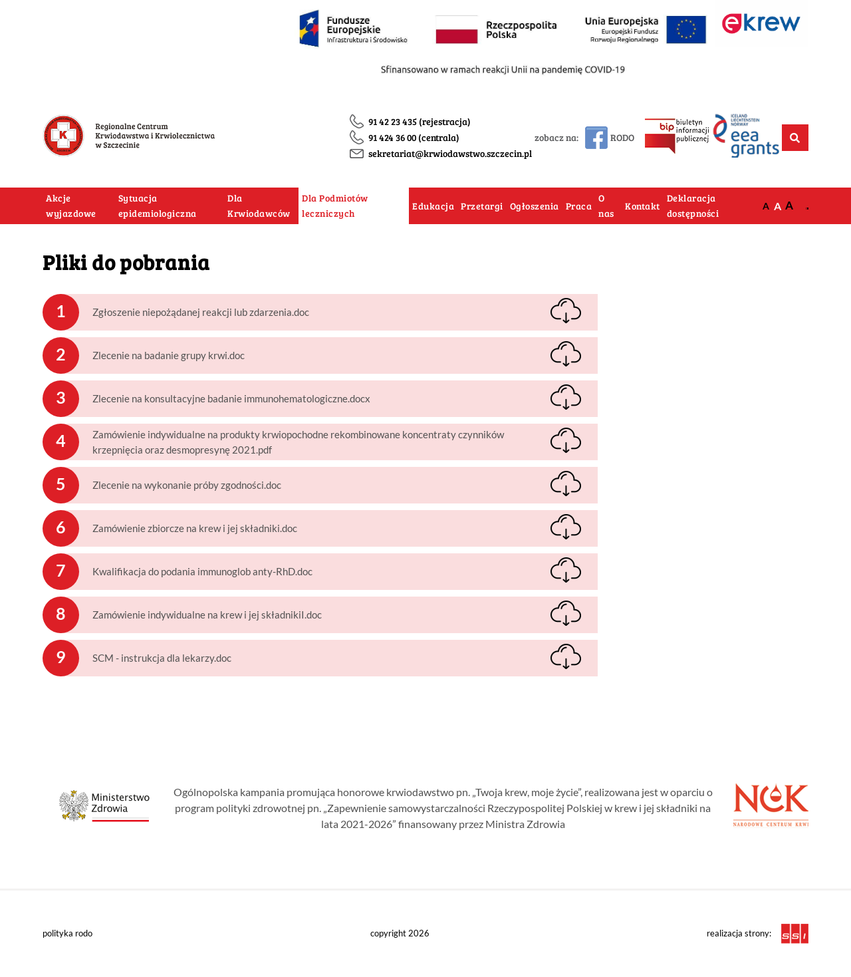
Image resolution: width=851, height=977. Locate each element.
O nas (606, 206)
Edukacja (433, 206)
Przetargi (482, 206)
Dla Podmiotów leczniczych (335, 206)
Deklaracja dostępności (693, 206)
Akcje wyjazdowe (71, 206)
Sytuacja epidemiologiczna (157, 206)
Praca (579, 206)
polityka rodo (67, 933)
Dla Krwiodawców (259, 206)
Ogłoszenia (534, 206)
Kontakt (642, 206)
